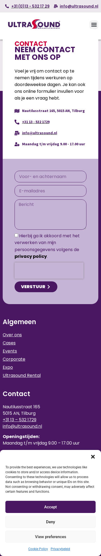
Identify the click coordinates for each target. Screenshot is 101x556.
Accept (50, 507)
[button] (93, 456)
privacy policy (31, 256)
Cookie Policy (38, 549)
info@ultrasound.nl (22, 426)
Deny (50, 521)
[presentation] (49, 270)
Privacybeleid (60, 549)
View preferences (50, 536)
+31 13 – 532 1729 (19, 420)
